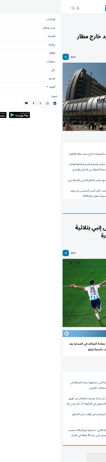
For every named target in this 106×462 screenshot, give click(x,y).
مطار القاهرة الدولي (82, 207)
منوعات (100, 27)
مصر (100, 207)
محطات (91, 27)
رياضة (101, 221)
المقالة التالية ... (96, 450)
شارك (12, 56)
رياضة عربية (92, 221)
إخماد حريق (61, 207)
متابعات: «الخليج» (82, 364)
